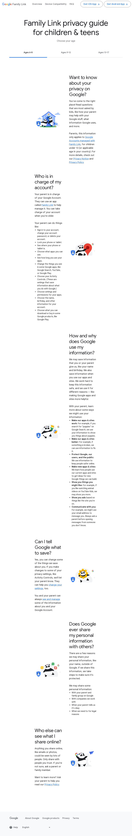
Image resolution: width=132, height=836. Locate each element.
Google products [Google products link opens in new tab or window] (50, 818)
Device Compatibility (56, 4)
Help (13, 827)
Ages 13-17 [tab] (103, 52)
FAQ (72, 4)
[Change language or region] (36, 827)
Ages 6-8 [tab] (28, 52)
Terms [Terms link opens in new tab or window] (76, 818)
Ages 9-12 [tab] (66, 52)
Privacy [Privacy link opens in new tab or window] (66, 818)
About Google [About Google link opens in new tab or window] (32, 818)
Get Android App (117, 4)
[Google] (14, 4)
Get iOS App (91, 4)
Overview (37, 4)
